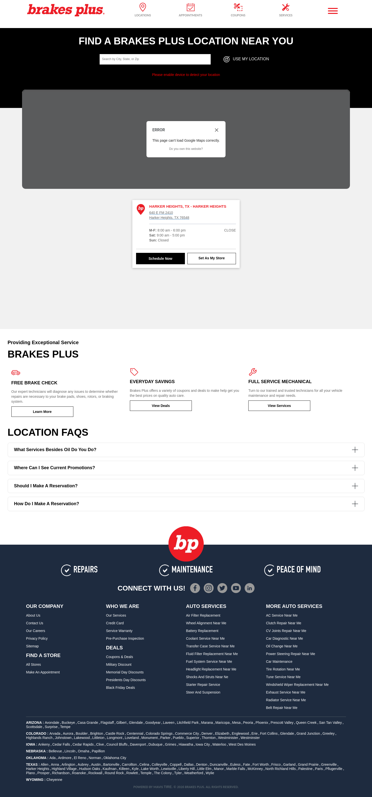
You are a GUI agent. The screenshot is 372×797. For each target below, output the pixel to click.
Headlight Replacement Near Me (211, 669)
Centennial (135, 733)
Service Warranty (119, 631)
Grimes (170, 744)
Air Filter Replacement (203, 615)
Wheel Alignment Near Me (206, 623)
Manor (219, 769)
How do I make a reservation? (186, 504)
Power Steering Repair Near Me (290, 654)
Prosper (43, 773)
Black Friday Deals (120, 688)
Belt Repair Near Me (281, 708)
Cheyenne (54, 780)
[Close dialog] (217, 130)
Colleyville (159, 764)
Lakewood (82, 738)
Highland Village (64, 769)
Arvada (54, 733)
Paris (319, 769)
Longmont (114, 738)
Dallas (189, 764)
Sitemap (32, 646)
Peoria (248, 723)
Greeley (328, 733)
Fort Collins (269, 733)
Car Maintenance (279, 662)
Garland (289, 764)
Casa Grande (88, 723)
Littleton (98, 738)
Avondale (52, 723)
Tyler (178, 773)
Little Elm (204, 769)
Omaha (83, 751)
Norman (95, 758)
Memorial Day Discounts (125, 672)
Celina (144, 764)
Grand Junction (308, 733)
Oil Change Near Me (282, 646)
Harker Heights (37, 769)
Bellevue (55, 751)
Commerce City (187, 733)
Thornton (209, 738)
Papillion (98, 751)
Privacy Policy (37, 638)
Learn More (42, 412)
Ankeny (44, 744)
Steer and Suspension (203, 692)
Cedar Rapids (83, 744)
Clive (100, 744)
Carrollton (129, 764)
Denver (207, 733)
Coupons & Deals (119, 657)
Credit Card (115, 623)
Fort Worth (261, 764)
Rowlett (132, 773)
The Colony (163, 773)
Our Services (116, 615)
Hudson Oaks (89, 769)
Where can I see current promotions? (186, 468)
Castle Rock (115, 733)
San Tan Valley (330, 723)
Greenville (329, 764)
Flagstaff (107, 723)
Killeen (124, 769)
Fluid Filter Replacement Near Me (212, 654)
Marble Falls (235, 769)
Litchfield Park (188, 723)
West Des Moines (242, 744)
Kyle (135, 769)
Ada (52, 758)
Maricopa (222, 723)
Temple (145, 773)
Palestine (305, 769)
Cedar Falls (61, 744)
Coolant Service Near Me (205, 638)
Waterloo (219, 744)
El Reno (80, 758)
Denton (201, 764)
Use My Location (246, 59)
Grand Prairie (308, 764)
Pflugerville (333, 769)
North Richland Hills (280, 769)
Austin (96, 764)
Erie (255, 733)
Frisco (276, 764)
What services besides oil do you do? (186, 450)
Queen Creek (306, 723)
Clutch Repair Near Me (283, 623)
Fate (246, 764)
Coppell (175, 764)
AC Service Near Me (282, 615)
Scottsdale (34, 727)
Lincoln (69, 751)
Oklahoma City (114, 758)
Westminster (250, 738)
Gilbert (121, 723)
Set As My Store (212, 258)
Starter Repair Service (203, 685)
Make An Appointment (43, 672)
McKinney (255, 769)
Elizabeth (222, 733)
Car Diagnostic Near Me (284, 638)
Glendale (136, 723)
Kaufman (109, 769)
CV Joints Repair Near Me (286, 631)
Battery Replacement (202, 631)
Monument (149, 738)
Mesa (236, 723)
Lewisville (168, 769)
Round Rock (114, 773)
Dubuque (155, 744)
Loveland (132, 738)
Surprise (51, 727)
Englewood (240, 733)
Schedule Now (160, 259)
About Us (33, 615)
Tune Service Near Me (283, 677)
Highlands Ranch (39, 738)
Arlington (68, 764)
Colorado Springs (159, 733)
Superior (192, 738)
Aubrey (83, 764)
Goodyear (152, 723)
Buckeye (68, 723)
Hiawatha (186, 744)
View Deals (161, 406)
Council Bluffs (116, 744)
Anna (55, 764)
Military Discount (119, 664)
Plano (30, 773)
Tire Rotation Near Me (283, 669)
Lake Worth (150, 769)
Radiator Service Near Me (286, 700)
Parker (165, 738)
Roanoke (79, 773)
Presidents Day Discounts (126, 680)
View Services (279, 406)
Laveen (168, 723)
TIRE (168, 787)
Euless (235, 764)
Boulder (81, 733)
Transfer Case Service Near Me (210, 646)
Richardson (61, 773)
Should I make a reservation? (186, 486)
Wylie (210, 773)
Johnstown (63, 738)
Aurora (68, 733)
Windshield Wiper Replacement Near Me (297, 685)
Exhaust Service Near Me (285, 692)
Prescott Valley (282, 723)
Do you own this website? (186, 149)
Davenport (138, 744)
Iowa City (203, 744)
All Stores (33, 664)
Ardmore (64, 758)
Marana (207, 723)
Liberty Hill (186, 769)
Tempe (65, 727)
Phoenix (262, 723)
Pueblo (178, 738)
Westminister (228, 738)
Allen (44, 764)
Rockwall (95, 773)
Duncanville (219, 764)
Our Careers (35, 631)
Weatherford (193, 773)
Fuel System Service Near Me (209, 662)
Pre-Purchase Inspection (125, 638)
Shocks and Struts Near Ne (207, 677)
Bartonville (111, 764)
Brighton (96, 733)
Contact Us (34, 623)
